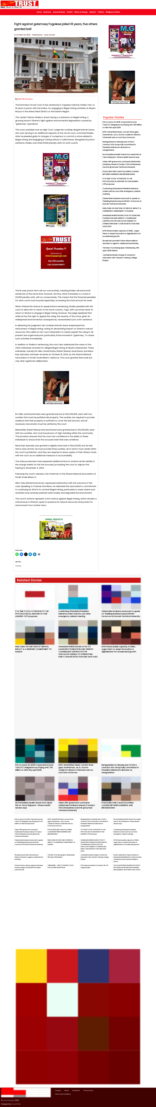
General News (59, 12)
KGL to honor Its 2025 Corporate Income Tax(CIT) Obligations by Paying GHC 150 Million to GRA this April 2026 (122, 125)
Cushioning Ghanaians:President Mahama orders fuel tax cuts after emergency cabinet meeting (121, 191)
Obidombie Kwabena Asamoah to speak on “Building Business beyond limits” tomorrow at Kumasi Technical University (122, 201)
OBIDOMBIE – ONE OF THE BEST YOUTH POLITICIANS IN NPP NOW (60, 866)
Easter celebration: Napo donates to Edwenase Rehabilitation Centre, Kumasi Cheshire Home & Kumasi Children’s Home (127, 858)
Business (47, 12)
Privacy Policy (88, 1090)
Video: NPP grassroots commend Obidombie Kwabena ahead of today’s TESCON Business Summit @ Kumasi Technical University (122, 164)
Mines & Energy (80, 12)
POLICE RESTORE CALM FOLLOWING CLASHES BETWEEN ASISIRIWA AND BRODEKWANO (118, 805)
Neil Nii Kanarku (25, 99)
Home (38, 12)
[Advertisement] (78, 695)
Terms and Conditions (63, 1094)
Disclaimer (76, 1090)
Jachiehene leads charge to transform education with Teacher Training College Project (120, 258)
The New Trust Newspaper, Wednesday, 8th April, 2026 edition (61, 856)
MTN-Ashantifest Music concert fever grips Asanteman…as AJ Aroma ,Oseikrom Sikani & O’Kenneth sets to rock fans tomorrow (122, 135)
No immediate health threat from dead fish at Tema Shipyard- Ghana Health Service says (33, 805)
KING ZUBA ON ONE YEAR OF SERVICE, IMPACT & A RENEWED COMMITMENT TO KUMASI (33, 649)
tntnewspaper (9, 1100)
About (66, 1090)
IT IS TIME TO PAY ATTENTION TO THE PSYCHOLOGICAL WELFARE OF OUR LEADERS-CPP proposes (121, 181)
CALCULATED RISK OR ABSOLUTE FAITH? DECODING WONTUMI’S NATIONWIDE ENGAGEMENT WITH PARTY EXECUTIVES (127, 867)
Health (69, 12)
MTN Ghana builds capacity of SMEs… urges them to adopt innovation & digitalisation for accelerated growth (122, 234)
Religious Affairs (113, 12)
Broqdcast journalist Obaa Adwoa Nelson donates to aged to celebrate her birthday (29, 857)
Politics (100, 12)
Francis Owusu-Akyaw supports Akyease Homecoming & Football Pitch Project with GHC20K (29, 867)
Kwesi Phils (16, 1104)
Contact (58, 1090)
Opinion (92, 12)
